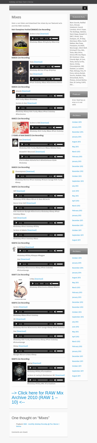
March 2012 (76, 206)
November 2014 (77, 132)
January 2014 (76, 137)
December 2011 (77, 220)
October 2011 (77, 230)
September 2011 (78, 235)
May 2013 (75, 147)
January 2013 (76, 161)
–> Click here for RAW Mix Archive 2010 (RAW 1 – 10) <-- (37, 397)
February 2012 (77, 211)
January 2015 (76, 127)
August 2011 (76, 240)
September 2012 (78, 181)
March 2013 (76, 152)
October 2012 (77, 176)
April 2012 (75, 201)
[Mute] (50, 38)
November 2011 (77, 225)
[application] (44, 38)
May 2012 (75, 196)
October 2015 (77, 122)
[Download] (44, 34)
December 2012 (77, 166)
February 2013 (77, 157)
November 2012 (77, 171)
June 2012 (75, 191)
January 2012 (76, 216)
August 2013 (76, 142)
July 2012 (75, 186)
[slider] (41, 38)
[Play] (33, 38)
